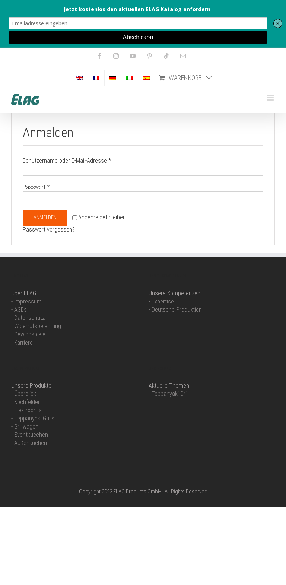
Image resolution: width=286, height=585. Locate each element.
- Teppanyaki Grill (169, 393)
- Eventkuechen (29, 434)
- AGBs (19, 309)
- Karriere (22, 342)
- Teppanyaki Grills (32, 418)
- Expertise (161, 301)
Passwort (36, 187)
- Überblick (23, 393)
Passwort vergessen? (49, 229)
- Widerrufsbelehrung (36, 326)
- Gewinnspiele (28, 334)
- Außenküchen (29, 442)
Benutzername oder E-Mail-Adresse (67, 160)
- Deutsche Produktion (175, 309)
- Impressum (26, 301)
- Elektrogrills (26, 410)
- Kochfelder (25, 402)
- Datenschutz (28, 317)
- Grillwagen (24, 426)
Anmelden (45, 217)
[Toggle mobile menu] (271, 98)
